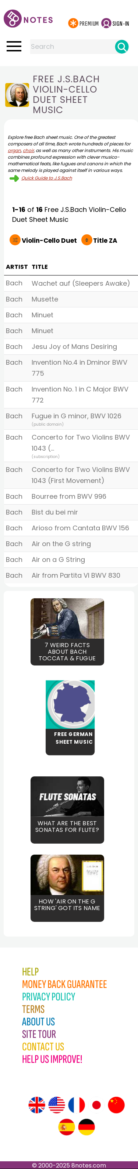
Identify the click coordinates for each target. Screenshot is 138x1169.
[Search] (122, 47)
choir (28, 150)
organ (14, 150)
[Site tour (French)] (76, 1105)
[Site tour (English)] (37, 1105)
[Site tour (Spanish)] (66, 1127)
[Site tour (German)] (86, 1127)
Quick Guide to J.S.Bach (46, 178)
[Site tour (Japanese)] (96, 1105)
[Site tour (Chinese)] (116, 1105)
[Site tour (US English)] (56, 1105)
